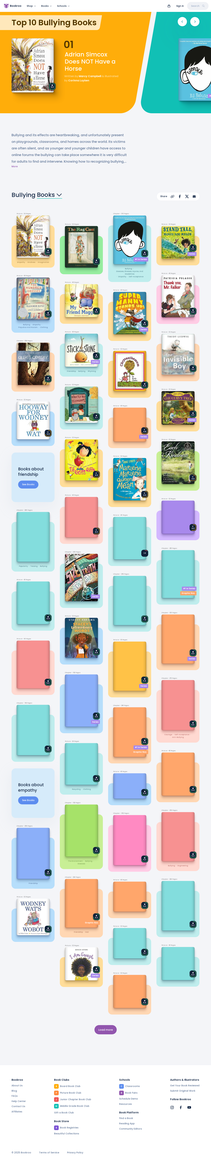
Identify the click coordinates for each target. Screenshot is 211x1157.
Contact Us (18, 1106)
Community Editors (130, 1128)
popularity (23, 566)
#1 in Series (141, 259)
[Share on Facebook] (180, 196)
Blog (14, 1090)
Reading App (127, 1123)
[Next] (194, 21)
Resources (125, 1104)
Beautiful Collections (66, 1133)
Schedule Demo (128, 1098)
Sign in (180, 6)
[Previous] (182, 21)
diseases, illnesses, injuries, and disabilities (129, 272)
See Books (28, 484)
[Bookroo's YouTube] (189, 1107)
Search (198, 6)
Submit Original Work (182, 1090)
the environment (75, 861)
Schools (63, 6)
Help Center (19, 1101)
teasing (34, 566)
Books (46, 6)
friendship (33, 883)
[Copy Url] (172, 196)
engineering (183, 866)
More (15, 166)
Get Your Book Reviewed (184, 1085)
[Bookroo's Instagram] (172, 1107)
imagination (43, 262)
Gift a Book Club (64, 1112)
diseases (81, 863)
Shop (31, 6)
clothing (44, 327)
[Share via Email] (194, 196)
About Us (17, 1085)
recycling (76, 789)
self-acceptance (136, 276)
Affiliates (17, 1111)
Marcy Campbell (90, 76)
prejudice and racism (28, 327)
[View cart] (169, 6)
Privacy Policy (75, 1152)
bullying (26, 324)
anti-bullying (178, 737)
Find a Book (126, 1118)
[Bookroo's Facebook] (181, 1107)
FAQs (15, 1096)
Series (95, 361)
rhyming (92, 371)
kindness (31, 262)
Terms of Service (49, 1152)
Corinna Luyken (78, 80)
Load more (105, 1030)
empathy (21, 262)
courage (168, 734)
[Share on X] (187, 196)
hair (87, 932)
